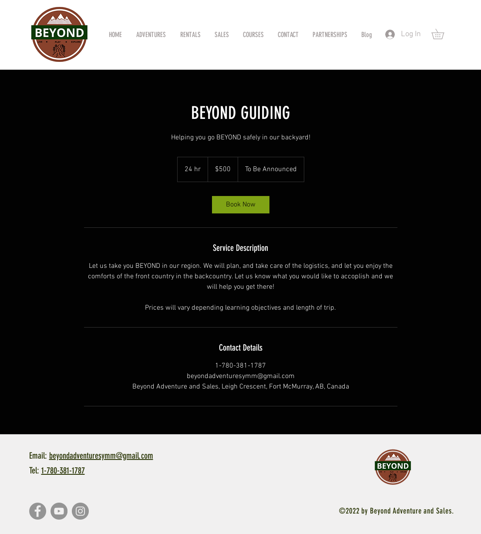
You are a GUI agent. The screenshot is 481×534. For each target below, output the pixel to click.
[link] (240, 204)
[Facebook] (37, 511)
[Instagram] (80, 511)
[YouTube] (58, 511)
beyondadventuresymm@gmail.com (101, 455)
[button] (442, 34)
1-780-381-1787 (63, 470)
